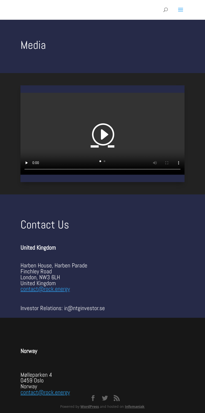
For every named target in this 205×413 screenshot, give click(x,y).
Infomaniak (135, 406)
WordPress (89, 406)
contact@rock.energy (45, 289)
